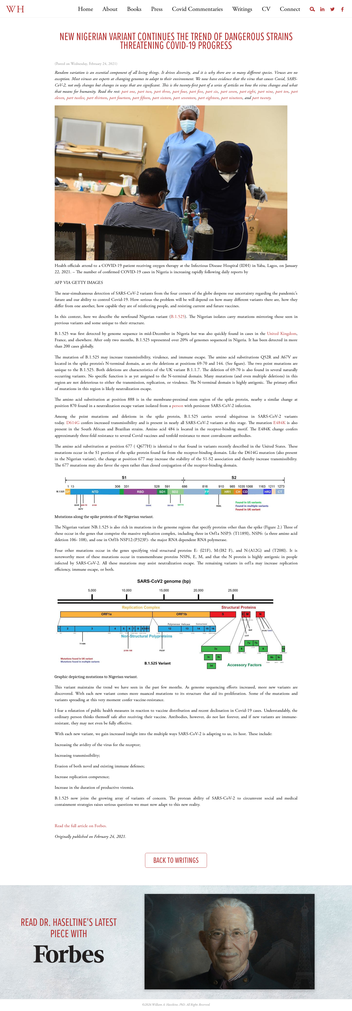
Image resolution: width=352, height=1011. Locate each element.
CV (266, 9)
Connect (290, 9)
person (177, 405)
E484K (279, 422)
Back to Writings (176, 861)
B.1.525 (178, 316)
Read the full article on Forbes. (81, 826)
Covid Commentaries (197, 9)
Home (85, 9)
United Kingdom (281, 333)
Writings (242, 9)
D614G (72, 422)
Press (157, 9)
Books (134, 9)
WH (15, 9)
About (110, 9)
